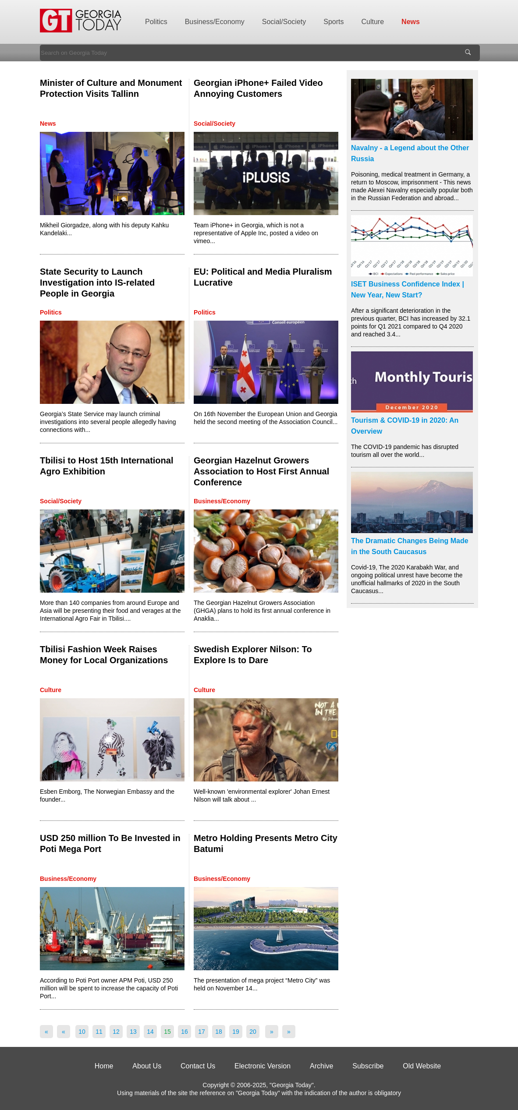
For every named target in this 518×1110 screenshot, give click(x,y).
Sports (333, 21)
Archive (321, 1066)
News (410, 21)
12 (116, 1031)
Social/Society (284, 21)
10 (81, 1031)
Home (104, 1066)
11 (99, 1031)
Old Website (422, 1066)
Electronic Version (262, 1066)
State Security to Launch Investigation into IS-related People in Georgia (97, 282)
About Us (146, 1066)
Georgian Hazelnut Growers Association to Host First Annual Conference (261, 471)
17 (201, 1031)
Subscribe (367, 1066)
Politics (156, 21)
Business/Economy (215, 21)
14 (150, 1031)
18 (218, 1031)
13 (133, 1031)
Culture (373, 21)
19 (235, 1031)
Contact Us (198, 1066)
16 (184, 1031)
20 (252, 1031)
